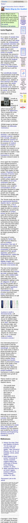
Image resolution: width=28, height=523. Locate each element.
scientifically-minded (10, 73)
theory (15, 206)
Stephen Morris (6, 203)
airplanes (4, 428)
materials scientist (6, 136)
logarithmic (13, 287)
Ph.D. (14, 205)
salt (12, 282)
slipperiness (14, 110)
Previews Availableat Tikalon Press (23, 22)
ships (6, 426)
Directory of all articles (8, 26)
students (14, 59)
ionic (13, 188)
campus (3, 64)
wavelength (4, 348)
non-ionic (13, 181)
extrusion (6, 141)
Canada (6, 138)
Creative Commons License (7, 337)
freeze (17, 362)
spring (5, 90)
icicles (8, 80)
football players (13, 66)
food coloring (5, 81)
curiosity (3, 418)
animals (11, 145)
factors (10, 239)
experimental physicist (10, 201)
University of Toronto (7, 174)
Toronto (16, 271)
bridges (11, 426)
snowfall (9, 52)
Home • (3, 4)
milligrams (6, 282)
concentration (5, 290)
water (15, 81)
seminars (4, 134)
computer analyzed (7, 263)
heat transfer (11, 360)
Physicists (9, 172)
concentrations (5, 188)
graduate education (10, 44)
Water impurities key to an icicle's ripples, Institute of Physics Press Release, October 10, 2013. (11, 472)
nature (3, 294)
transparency (5, 155)
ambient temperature (6, 243)
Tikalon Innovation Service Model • (13, 6)
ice (12, 107)
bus (7, 64)
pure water (7, 177)
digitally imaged (6, 261)
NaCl (6, 322)
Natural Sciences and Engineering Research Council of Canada (9, 432)
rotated (14, 254)
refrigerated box (6, 254)
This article (4, 24)
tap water (4, 273)
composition (5, 249)
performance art (6, 87)
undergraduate (13, 42)
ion (16, 186)
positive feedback (6, 370)
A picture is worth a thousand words (7, 313)
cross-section (11, 265)
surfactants (4, 182)
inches (3, 52)
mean (16, 56)
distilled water (13, 275)
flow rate (12, 244)
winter (17, 40)
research (13, 139)
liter (2, 283)
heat (11, 365)
